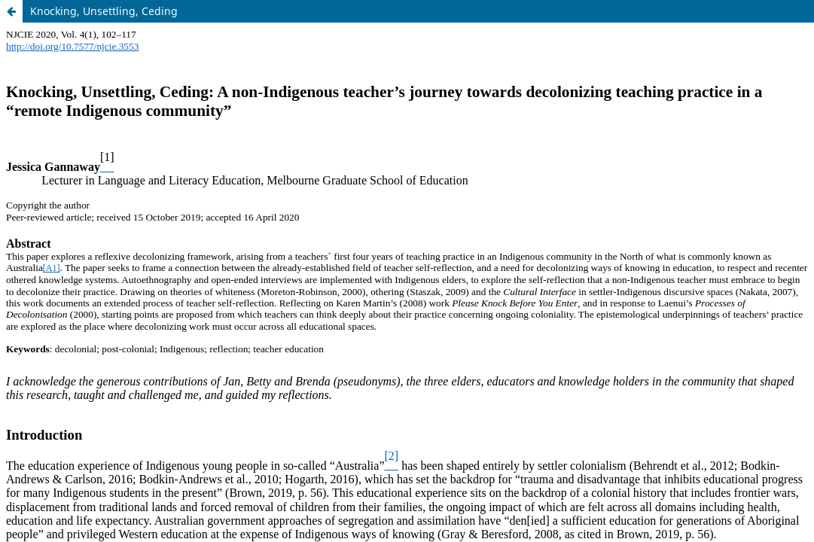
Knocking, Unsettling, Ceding (104, 11)
